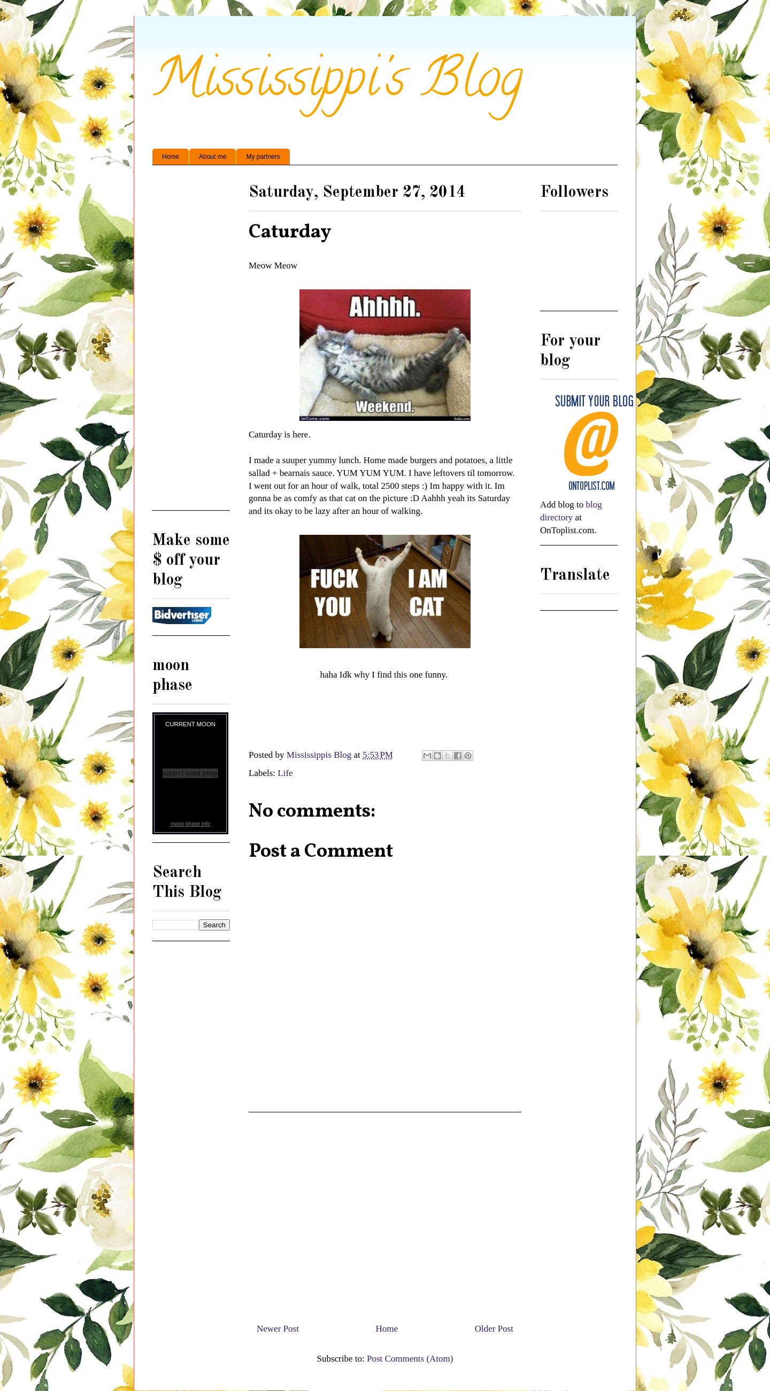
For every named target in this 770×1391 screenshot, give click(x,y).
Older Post (494, 1329)
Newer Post (278, 1329)
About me (212, 156)
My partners (263, 156)
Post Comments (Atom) (410, 1359)
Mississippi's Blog (337, 83)
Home (170, 156)
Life (285, 773)
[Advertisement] (385, 1213)
